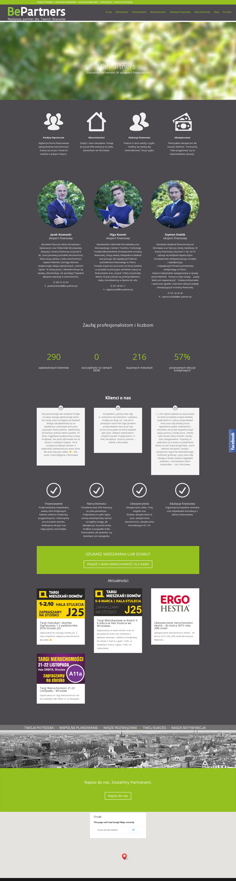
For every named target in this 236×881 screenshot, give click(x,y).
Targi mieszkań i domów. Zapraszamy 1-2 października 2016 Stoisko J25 (58, 625)
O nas (109, 13)
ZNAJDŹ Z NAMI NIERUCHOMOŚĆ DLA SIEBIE (118, 564)
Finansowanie (139, 13)
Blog (216, 13)
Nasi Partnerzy (202, 13)
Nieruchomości (158, 13)
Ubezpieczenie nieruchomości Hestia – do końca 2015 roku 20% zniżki (173, 625)
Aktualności (122, 13)
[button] (125, 856)
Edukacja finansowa (180, 13)
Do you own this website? (108, 830)
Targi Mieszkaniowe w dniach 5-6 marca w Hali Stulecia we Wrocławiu (117, 623)
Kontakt (227, 13)
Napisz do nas (118, 796)
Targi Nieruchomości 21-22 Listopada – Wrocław (57, 689)
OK (133, 830)
